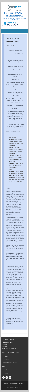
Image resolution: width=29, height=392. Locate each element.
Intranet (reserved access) (10, 362)
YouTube (10, 377)
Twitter (6, 377)
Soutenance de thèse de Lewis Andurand (12, 41)
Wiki (4, 366)
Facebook (3, 377)
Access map (6, 359)
